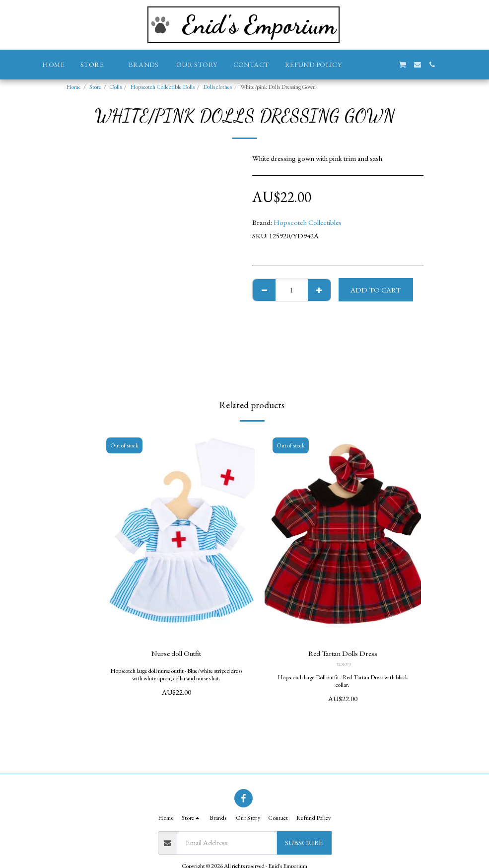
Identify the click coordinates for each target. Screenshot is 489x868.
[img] (176, 536)
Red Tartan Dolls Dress (342, 653)
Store (95, 87)
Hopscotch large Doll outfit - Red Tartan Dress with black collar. (343, 681)
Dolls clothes (217, 87)
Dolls (116, 87)
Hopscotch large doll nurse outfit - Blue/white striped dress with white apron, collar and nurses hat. (176, 674)
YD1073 (343, 664)
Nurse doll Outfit (176, 653)
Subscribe (304, 842)
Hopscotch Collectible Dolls (162, 87)
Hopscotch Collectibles (308, 222)
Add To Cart (375, 289)
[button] (357, 64)
